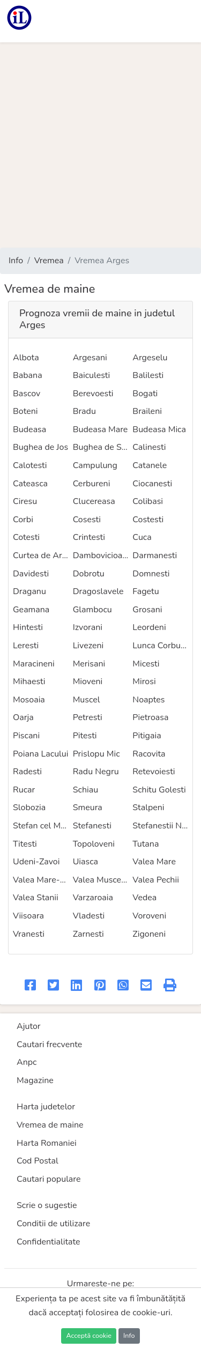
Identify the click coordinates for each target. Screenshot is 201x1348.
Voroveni (149, 916)
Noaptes (148, 700)
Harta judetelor (46, 1107)
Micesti (145, 664)
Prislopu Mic (96, 754)
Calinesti (149, 447)
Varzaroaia (93, 897)
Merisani (89, 664)
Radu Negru (96, 771)
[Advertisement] (100, 145)
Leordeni (149, 627)
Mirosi (143, 681)
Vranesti (28, 934)
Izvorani (87, 627)
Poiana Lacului (41, 754)
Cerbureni (91, 484)
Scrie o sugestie (47, 1205)
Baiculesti (91, 375)
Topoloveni (94, 844)
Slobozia (29, 807)
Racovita (148, 754)
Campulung (95, 465)
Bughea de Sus (102, 447)
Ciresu (25, 501)
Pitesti (85, 736)
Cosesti (87, 519)
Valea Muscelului (105, 880)
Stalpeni (148, 807)
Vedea (144, 897)
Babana (27, 375)
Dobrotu (89, 574)
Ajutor (29, 1026)
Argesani (90, 358)
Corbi (23, 519)
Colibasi (147, 501)
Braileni (147, 411)
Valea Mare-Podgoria (53, 880)
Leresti (26, 645)
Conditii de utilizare (53, 1224)
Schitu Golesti (158, 790)
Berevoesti (93, 393)
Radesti (27, 771)
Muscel (86, 700)
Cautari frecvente (49, 1044)
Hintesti (28, 627)
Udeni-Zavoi (36, 862)
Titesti (25, 844)
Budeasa (29, 429)
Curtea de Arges (44, 555)
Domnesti (150, 574)
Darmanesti (154, 555)
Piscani (26, 736)
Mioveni (88, 681)
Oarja (23, 717)
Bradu (84, 411)
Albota (26, 358)
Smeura (87, 807)
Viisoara (28, 916)
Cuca (141, 537)
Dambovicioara (101, 555)
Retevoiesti (153, 771)
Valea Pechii (155, 880)
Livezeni (88, 645)
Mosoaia (29, 700)
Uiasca (85, 862)
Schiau (86, 790)
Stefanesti (92, 826)
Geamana (31, 610)
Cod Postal (37, 1161)
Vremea (49, 260)
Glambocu (92, 610)
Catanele (149, 465)
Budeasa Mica (159, 429)
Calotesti (30, 465)
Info (16, 260)
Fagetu (145, 591)
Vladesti (89, 916)
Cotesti (26, 537)
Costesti (147, 519)
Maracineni (34, 664)
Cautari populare (49, 1179)
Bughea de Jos (40, 447)
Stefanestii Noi (160, 826)
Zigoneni (149, 934)
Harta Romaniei (47, 1143)
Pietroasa (150, 717)
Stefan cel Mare (43, 826)
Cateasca (30, 484)
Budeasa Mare (100, 429)
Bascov (26, 393)
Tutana (145, 844)
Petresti (87, 717)
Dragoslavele (98, 591)
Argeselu (149, 358)
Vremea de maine (50, 1125)
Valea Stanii (35, 897)
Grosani (147, 610)
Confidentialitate (48, 1242)
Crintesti (89, 537)
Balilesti (147, 375)
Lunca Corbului (161, 645)
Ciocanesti (152, 484)
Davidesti (31, 574)
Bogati (145, 393)
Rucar (24, 790)
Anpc (27, 1062)
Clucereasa (94, 501)
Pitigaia (146, 736)
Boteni (25, 411)
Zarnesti (88, 934)
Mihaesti (29, 681)
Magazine (35, 1080)
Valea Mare (154, 862)
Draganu (29, 591)
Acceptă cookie (88, 1335)
